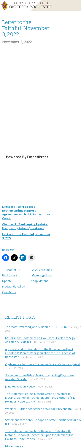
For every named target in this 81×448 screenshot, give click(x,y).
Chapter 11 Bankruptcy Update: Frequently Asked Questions (25, 226)
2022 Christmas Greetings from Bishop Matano (40, 275)
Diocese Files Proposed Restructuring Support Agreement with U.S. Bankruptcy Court (26, 212)
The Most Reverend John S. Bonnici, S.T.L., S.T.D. (36, 327)
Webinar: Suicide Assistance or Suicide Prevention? (38, 409)
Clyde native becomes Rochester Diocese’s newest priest (42, 364)
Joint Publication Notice (20, 386)
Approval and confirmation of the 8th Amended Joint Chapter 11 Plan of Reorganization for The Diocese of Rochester (40, 353)
